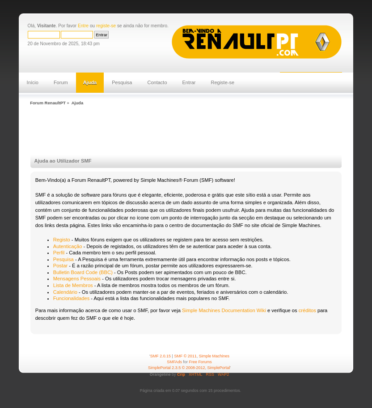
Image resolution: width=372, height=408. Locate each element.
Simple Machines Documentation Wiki (224, 310)
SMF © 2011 (185, 356)
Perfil (59, 252)
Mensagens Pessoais (77, 278)
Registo (61, 239)
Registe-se (223, 82)
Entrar (189, 82)
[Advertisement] (190, 131)
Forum (61, 82)
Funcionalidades (71, 298)
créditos (307, 310)
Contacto (157, 82)
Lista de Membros (73, 285)
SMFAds (174, 362)
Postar (60, 265)
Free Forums (200, 362)
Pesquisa (122, 82)
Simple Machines (214, 356)
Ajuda (90, 82)
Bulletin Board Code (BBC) (83, 272)
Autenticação (67, 246)
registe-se (106, 25)
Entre (83, 25)
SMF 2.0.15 (160, 356)
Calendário (65, 292)
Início (32, 82)
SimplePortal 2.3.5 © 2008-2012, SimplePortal (189, 367)
